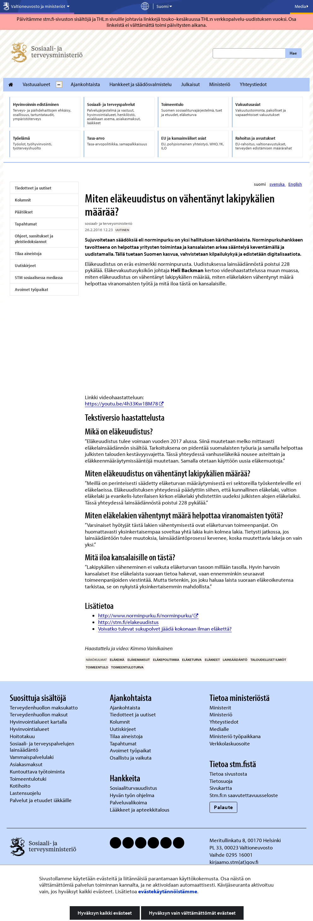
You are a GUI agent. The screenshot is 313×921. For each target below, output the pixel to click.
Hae (293, 52)
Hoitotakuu (23, 736)
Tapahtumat (26, 224)
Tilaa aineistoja (28, 253)
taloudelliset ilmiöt (268, 659)
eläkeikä (117, 659)
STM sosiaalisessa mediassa (39, 277)
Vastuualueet (36, 84)
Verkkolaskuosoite (230, 743)
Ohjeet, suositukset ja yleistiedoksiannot (34, 238)
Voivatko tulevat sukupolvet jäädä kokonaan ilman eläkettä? (165, 628)
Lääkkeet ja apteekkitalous (139, 809)
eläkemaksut (138, 659)
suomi (260, 184)
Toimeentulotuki (29, 778)
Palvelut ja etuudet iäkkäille (41, 800)
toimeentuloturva (127, 667)
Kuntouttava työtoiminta (37, 771)
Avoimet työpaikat (31, 289)
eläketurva (192, 659)
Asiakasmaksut (26, 764)
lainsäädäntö (235, 659)
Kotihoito (20, 785)
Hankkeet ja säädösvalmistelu (140, 84)
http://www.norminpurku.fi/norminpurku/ (148, 615)
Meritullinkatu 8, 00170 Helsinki (245, 840)
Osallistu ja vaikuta (130, 757)
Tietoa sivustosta (228, 773)
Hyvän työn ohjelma (132, 795)
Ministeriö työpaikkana (236, 736)
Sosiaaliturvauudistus (133, 787)
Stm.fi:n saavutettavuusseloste (244, 795)
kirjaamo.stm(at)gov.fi (234, 862)
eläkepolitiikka (166, 659)
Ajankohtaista (85, 84)
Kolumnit (23, 200)
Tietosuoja (221, 781)
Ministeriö (219, 84)
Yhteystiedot (253, 84)
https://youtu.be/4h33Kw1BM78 (124, 403)
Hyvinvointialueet (30, 729)
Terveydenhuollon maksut (39, 714)
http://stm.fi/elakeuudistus (128, 622)
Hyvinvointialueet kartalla (39, 721)
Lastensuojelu (26, 793)
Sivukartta (221, 787)
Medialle (220, 729)
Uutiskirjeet (25, 265)
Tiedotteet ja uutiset (33, 188)
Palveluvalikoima (128, 802)
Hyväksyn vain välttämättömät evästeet (192, 913)
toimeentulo (97, 667)
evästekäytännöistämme (167, 891)
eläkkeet (212, 659)
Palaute (223, 807)
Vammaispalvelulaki (32, 757)
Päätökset (24, 212)
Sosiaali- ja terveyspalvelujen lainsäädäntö (42, 746)
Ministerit (221, 707)
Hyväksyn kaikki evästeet (105, 913)
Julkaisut (190, 84)
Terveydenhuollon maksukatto (44, 707)
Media (301, 6)
